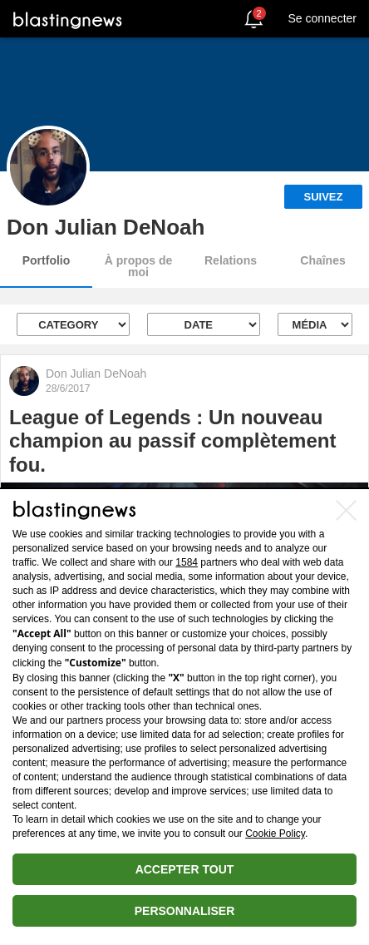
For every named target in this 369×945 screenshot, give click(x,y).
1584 (186, 562)
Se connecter (322, 18)
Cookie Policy (275, 833)
